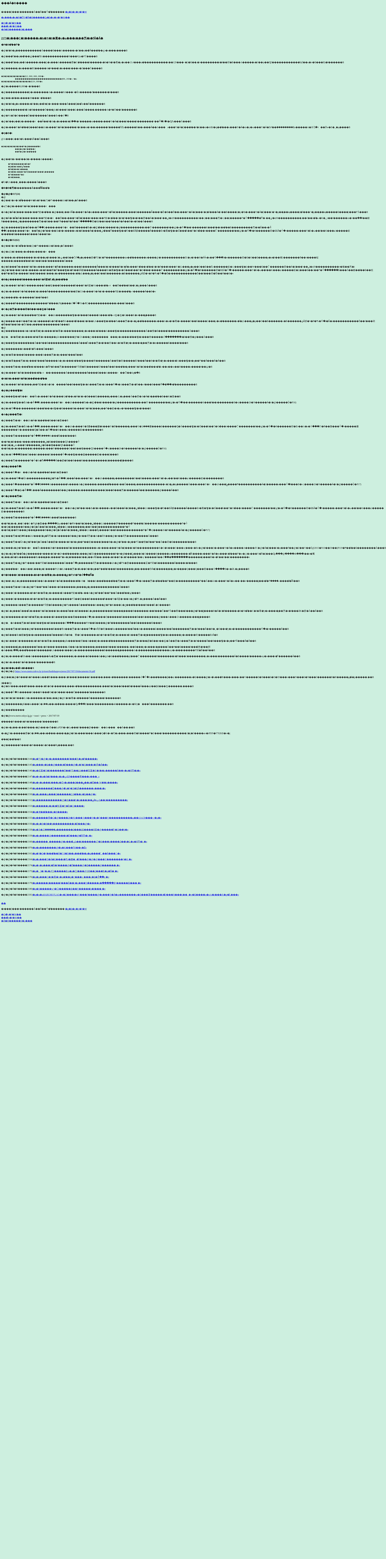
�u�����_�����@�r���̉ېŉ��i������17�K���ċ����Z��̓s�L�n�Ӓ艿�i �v (90, 841)
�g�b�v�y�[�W (76, 12)
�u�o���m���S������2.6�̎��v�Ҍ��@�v (64, 794)
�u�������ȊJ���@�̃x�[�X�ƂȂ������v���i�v (69, 788)
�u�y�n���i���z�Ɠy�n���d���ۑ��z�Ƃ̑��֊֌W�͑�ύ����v (75, 782)
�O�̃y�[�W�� (11, 23)
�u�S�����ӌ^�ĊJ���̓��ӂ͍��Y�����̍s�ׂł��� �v (69, 889)
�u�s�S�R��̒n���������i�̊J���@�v (61, 824)
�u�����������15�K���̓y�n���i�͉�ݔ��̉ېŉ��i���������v (80, 800)
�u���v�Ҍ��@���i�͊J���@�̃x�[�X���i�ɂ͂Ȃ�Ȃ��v (70, 764)
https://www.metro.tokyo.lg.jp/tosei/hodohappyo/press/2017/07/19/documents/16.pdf (55, 671)
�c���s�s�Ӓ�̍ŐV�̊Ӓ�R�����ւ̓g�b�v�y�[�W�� (35, 17)
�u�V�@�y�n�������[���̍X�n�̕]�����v (65, 759)
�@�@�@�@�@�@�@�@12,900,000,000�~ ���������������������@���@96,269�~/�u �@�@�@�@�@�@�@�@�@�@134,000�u (55, 79)
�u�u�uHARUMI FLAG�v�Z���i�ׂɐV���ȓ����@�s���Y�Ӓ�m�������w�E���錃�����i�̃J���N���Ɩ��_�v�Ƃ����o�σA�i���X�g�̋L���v (136, 894)
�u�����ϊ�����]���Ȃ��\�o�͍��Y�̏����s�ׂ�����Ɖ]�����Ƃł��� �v (87, 883)
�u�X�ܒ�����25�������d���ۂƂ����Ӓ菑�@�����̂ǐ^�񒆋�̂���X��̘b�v (80, 829)
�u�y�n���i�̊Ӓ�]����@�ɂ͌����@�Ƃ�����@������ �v (76, 865)
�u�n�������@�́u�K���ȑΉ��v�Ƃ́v (60, 847)
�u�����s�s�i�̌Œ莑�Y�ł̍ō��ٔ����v (58, 806)
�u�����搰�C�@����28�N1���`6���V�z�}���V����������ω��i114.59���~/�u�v (97, 818)
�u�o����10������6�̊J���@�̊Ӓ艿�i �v (62, 835)
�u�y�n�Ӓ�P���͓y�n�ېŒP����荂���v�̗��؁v (66, 776)
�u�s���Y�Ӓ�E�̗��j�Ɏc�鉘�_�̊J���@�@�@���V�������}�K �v (82, 859)
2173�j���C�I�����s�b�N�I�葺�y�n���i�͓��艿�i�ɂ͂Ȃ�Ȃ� (52, 38)
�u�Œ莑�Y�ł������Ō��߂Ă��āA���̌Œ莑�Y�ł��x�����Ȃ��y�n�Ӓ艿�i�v (87, 770)
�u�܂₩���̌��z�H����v (50, 812)
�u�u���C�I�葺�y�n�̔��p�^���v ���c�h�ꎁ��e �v (71, 877)
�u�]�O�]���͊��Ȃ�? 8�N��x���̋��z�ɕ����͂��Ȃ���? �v (77, 853)
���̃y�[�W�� (11, 26)
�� (3, 903)
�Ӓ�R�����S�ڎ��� (16, 29)
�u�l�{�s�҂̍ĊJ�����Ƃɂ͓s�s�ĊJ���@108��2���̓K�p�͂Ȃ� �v (75, 871)
